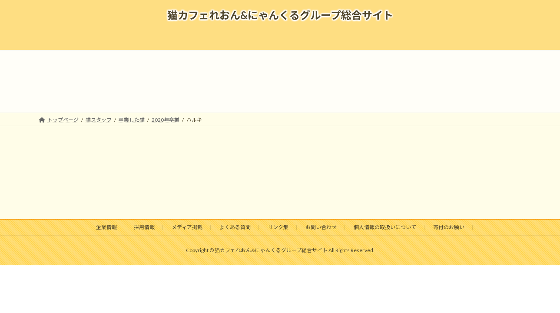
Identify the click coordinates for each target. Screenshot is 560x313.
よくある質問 (235, 227)
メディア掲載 (187, 227)
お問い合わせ (321, 227)
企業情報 (106, 227)
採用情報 (144, 227)
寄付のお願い (448, 227)
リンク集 (278, 227)
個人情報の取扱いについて (385, 227)
